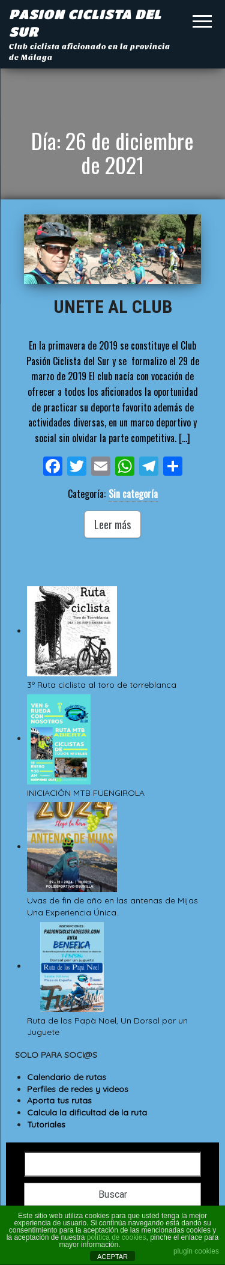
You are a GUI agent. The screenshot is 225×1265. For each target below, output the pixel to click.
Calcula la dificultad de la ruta (87, 1112)
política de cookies (116, 1237)
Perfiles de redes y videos (77, 1089)
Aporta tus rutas (59, 1100)
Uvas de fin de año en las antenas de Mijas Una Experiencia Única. (113, 906)
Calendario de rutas (66, 1077)
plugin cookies (196, 1251)
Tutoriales (46, 1124)
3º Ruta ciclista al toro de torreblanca (103, 684)
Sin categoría (133, 494)
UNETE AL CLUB (112, 306)
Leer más (112, 524)
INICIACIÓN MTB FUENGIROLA (86, 792)
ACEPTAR (112, 1256)
